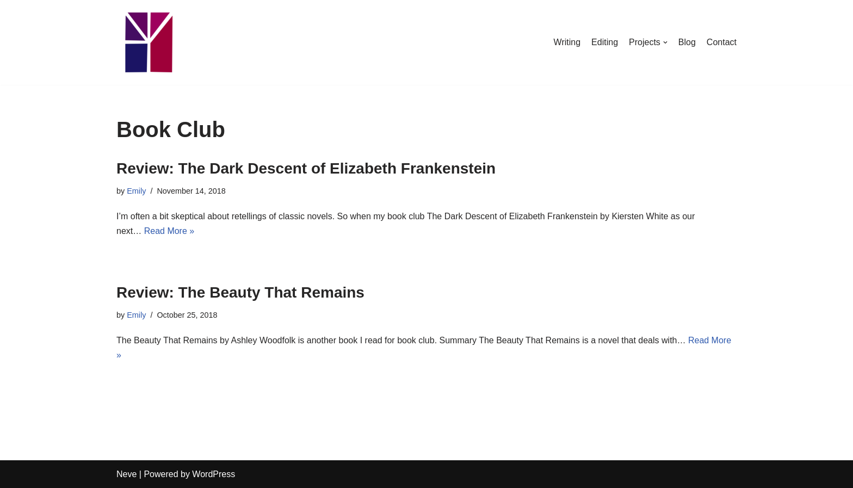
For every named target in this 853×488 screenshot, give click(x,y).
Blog (687, 42)
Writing (567, 42)
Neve (126, 474)
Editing (604, 42)
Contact (722, 42)
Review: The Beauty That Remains (240, 292)
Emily (136, 191)
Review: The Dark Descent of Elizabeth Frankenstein (306, 168)
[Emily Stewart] (149, 42)
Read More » (169, 231)
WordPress (213, 474)
